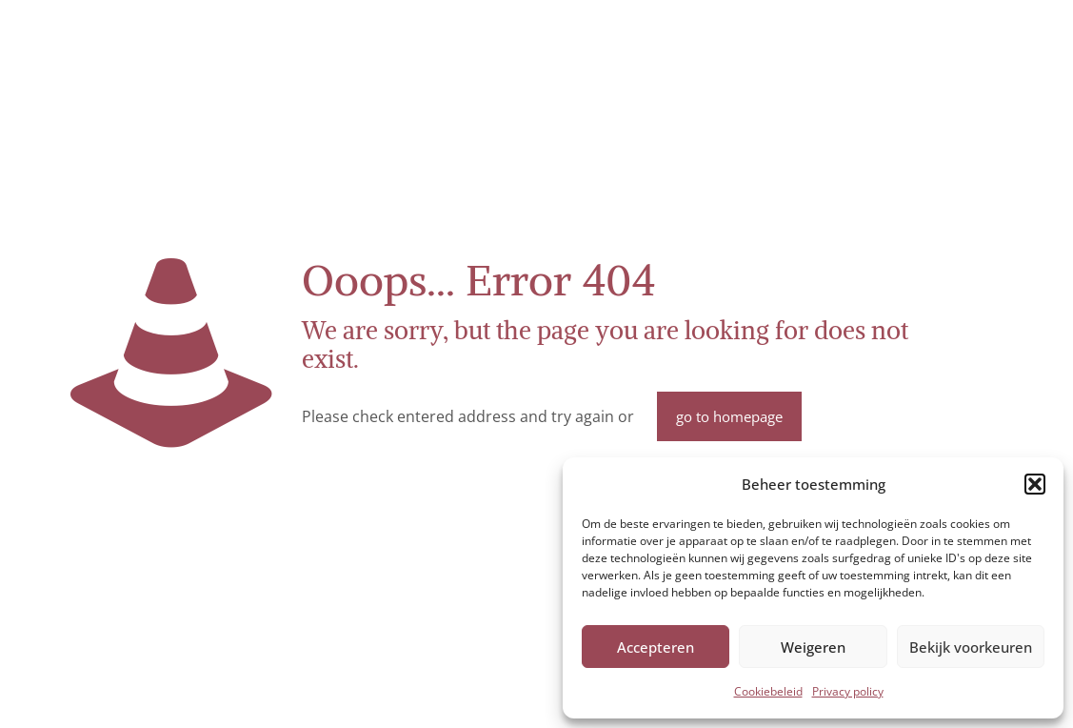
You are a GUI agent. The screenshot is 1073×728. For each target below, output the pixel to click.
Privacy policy (848, 691)
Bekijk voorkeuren (970, 647)
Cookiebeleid (768, 691)
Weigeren (813, 647)
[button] (1034, 484)
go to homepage (729, 416)
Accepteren (655, 647)
